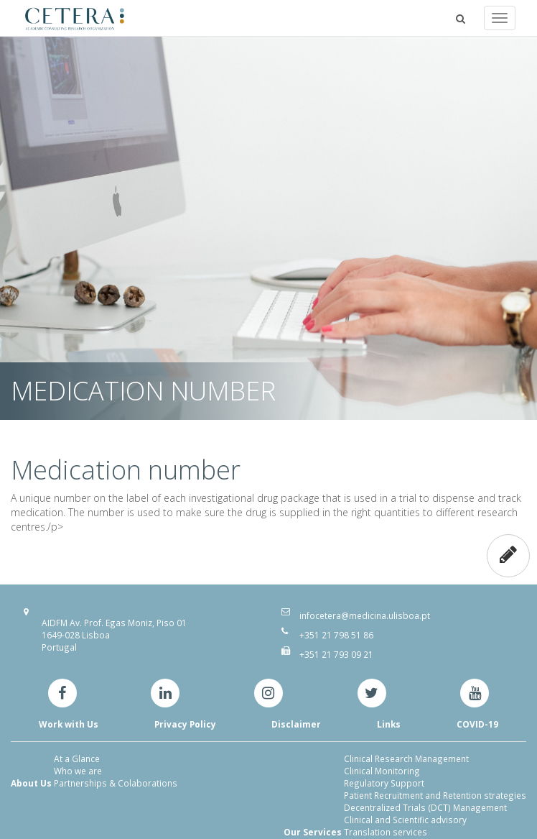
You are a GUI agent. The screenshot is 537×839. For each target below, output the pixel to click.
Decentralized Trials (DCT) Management (425, 807)
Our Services (313, 832)
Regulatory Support (384, 783)
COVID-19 (477, 724)
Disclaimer (296, 724)
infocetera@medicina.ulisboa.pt (364, 615)
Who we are (78, 770)
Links (389, 724)
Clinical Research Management (406, 758)
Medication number (126, 469)
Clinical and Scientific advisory (405, 819)
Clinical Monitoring (382, 770)
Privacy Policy (185, 724)
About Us (31, 783)
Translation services (385, 832)
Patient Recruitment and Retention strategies (435, 795)
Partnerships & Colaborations (115, 783)
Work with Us (68, 724)
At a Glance (77, 758)
